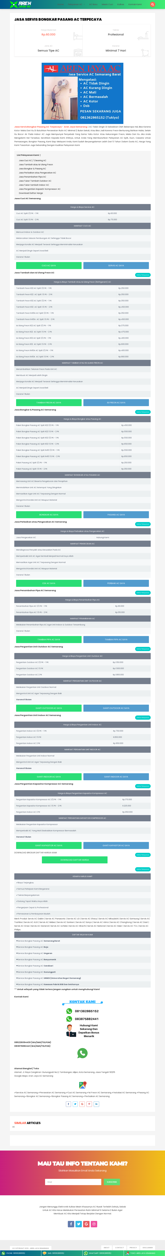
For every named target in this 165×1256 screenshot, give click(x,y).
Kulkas (120, 4)
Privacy (133, 1247)
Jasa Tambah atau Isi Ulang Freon (36, 164)
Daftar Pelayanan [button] (143, 275)
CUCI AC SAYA (49, 265)
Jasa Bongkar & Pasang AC (32, 168)
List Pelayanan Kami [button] (29, 155)
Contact (119, 1247)
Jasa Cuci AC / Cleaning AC (32, 160)
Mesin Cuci (107, 4)
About (106, 1247)
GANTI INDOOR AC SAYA (49, 776)
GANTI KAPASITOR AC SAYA (48, 845)
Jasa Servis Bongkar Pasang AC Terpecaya (58, 19)
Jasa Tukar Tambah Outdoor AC (35, 180)
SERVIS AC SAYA (116, 265)
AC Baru (93, 4)
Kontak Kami (135, 4)
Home (60, 4)
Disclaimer (148, 1247)
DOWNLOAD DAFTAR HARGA (75, 859)
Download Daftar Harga (31, 193)
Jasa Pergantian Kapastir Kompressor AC (40, 189)
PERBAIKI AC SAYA (116, 583)
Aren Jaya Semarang (75, 126)
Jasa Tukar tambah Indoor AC (34, 184)
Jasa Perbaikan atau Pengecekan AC (37, 172)
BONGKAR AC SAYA (48, 514)
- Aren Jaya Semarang (39, 1248)
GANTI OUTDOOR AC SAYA (49, 708)
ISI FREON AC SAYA (116, 402)
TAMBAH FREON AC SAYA (48, 402)
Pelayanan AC (75, 4)
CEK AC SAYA (48, 583)
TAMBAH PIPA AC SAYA (49, 639)
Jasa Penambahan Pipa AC (32, 176)
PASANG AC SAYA (116, 514)
